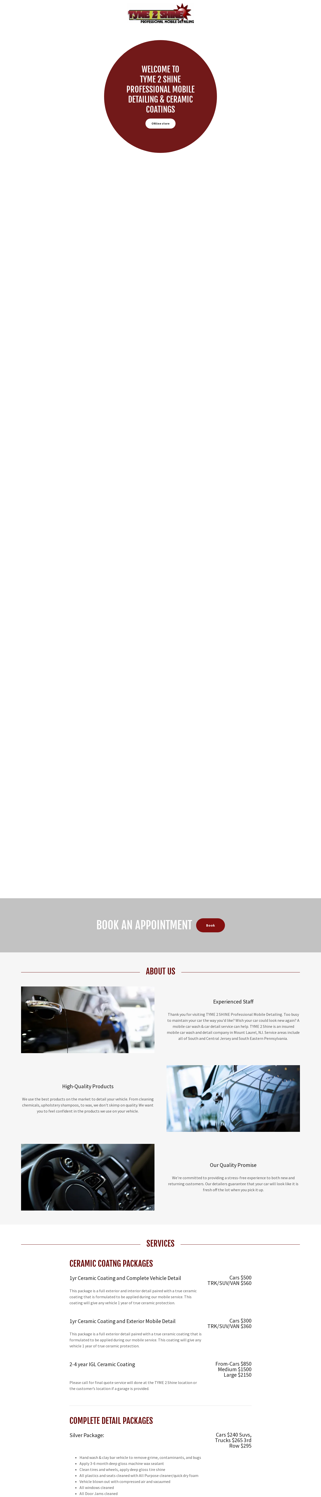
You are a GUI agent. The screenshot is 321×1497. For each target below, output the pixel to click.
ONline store (160, 123)
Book (210, 925)
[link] (160, 12)
